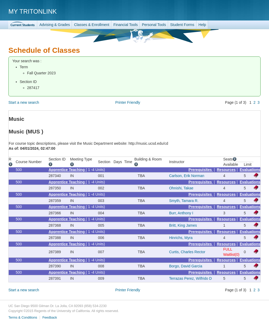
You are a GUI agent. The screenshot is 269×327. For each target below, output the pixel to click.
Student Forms (182, 25)
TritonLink (22, 24)
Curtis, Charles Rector (187, 252)
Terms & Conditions (22, 317)
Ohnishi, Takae (181, 188)
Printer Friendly (127, 102)
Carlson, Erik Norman (186, 176)
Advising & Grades (54, 25)
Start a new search (23, 102)
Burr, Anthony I (181, 213)
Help (202, 25)
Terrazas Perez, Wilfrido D (190, 278)
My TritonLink (32, 11)
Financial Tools (125, 25)
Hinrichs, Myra (181, 238)
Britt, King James (183, 225)
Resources (226, 170)
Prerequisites (201, 170)
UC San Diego (230, 11)
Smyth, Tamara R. (184, 201)
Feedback (49, 317)
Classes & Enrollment (91, 25)
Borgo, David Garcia (185, 266)
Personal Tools (154, 25)
